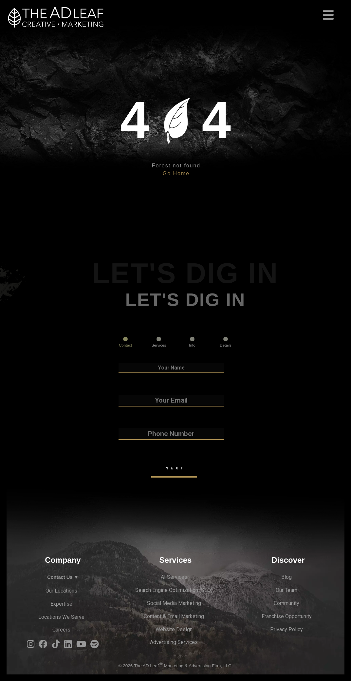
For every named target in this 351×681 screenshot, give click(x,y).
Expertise (61, 604)
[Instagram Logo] (30, 645)
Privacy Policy (286, 629)
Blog (286, 577)
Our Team (286, 590)
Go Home (176, 173)
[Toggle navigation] (176, 12)
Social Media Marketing (174, 603)
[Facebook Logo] (43, 645)
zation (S (194, 590)
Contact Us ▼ (63, 577)
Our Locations (61, 591)
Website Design (174, 629)
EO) (208, 590)
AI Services (174, 577)
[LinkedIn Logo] (68, 645)
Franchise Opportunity (287, 616)
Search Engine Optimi (159, 590)
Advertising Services (174, 642)
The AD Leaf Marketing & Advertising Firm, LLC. (183, 665)
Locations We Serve (61, 617)
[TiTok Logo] (56, 645)
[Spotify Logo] (94, 645)
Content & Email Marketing (174, 616)
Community (286, 603)
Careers (61, 630)
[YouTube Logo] (81, 645)
